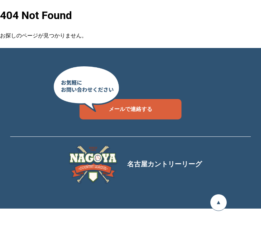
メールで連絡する (116, 105)
